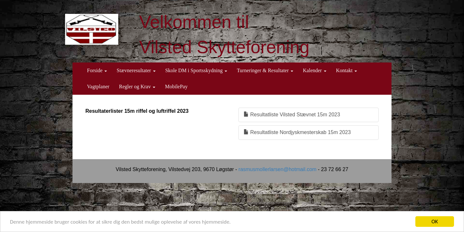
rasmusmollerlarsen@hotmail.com (277, 169)
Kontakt (346, 70)
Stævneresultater (136, 70)
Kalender (314, 70)
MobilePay (176, 86)
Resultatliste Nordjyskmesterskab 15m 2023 (297, 132)
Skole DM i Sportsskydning (196, 70)
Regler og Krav (137, 86)
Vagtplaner (98, 86)
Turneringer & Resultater (265, 70)
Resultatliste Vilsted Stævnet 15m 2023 (292, 114)
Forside (97, 70)
